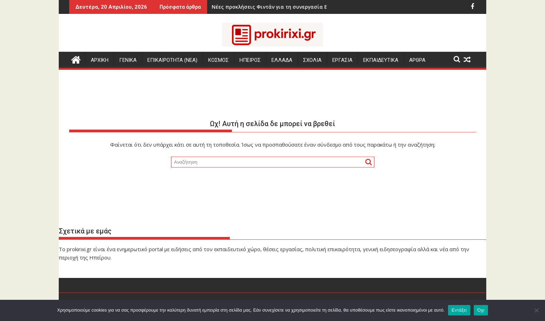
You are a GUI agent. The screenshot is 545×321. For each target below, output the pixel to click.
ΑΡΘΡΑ (417, 60)
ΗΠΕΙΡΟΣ (250, 60)
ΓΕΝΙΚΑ (128, 60)
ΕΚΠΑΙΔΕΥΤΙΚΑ (380, 60)
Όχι (481, 310)
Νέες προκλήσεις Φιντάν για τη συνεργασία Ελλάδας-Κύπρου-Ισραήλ (271, 6)
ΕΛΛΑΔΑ (281, 60)
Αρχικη (99, 60)
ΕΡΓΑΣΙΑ (342, 60)
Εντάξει (459, 310)
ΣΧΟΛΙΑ (312, 60)
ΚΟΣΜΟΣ (218, 60)
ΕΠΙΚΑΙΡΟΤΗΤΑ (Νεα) (172, 60)
